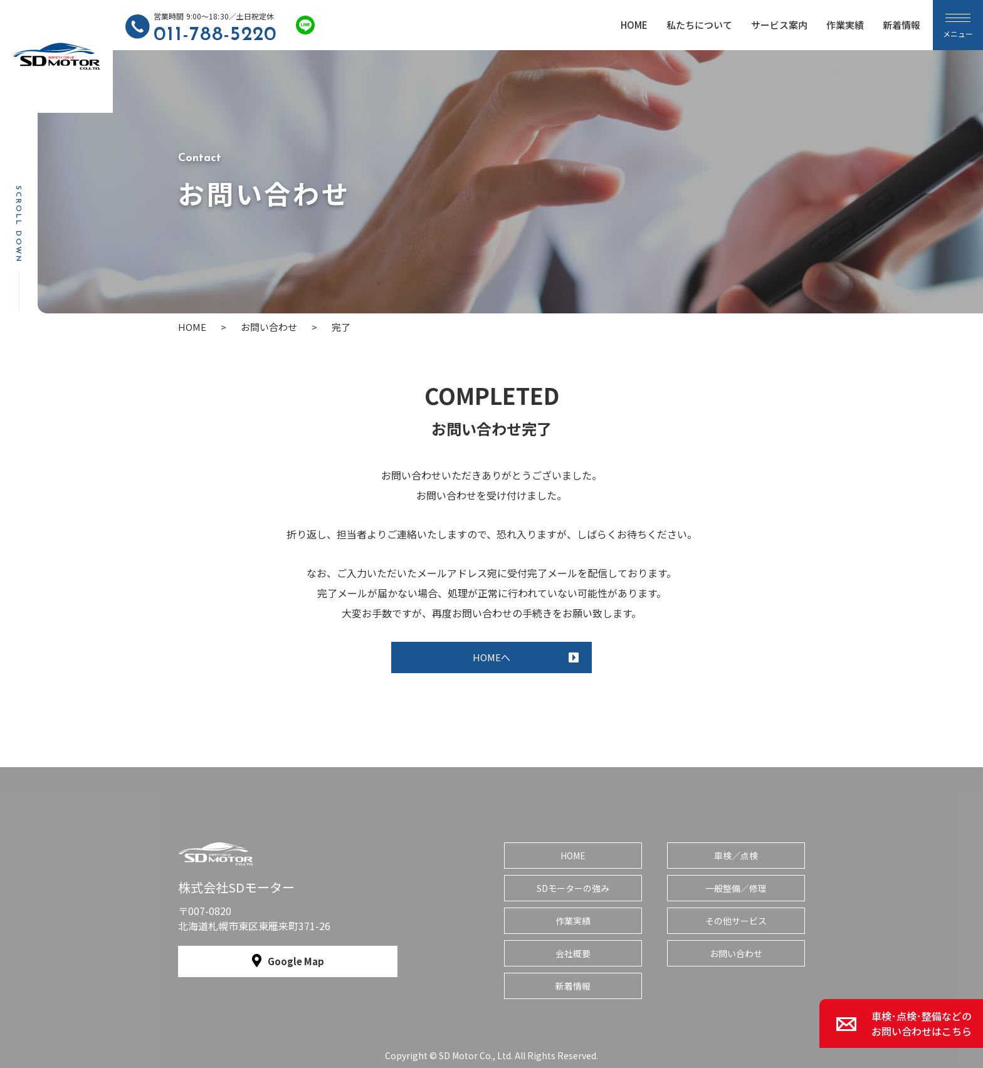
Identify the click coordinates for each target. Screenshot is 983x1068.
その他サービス (736, 920)
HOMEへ (491, 657)
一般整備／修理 (736, 888)
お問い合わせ (736, 953)
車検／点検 (736, 855)
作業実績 (845, 24)
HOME (634, 24)
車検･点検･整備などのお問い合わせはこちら (921, 1023)
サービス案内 (779, 24)
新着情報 (901, 24)
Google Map (296, 961)
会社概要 (573, 953)
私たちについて (699, 24)
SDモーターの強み (573, 888)
